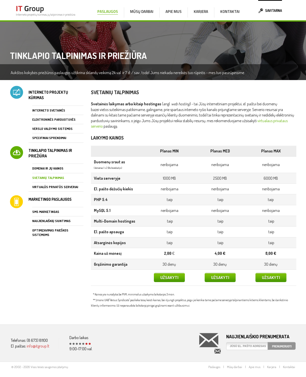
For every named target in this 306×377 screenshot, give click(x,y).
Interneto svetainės (48, 110)
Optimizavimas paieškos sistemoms (50, 232)
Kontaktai (230, 11)
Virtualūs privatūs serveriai (55, 187)
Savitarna (270, 10)
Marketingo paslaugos (50, 199)
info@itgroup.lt (38, 346)
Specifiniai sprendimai (49, 138)
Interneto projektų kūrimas (48, 95)
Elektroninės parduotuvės (54, 119)
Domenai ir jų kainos (47, 168)
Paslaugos (214, 367)
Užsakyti (169, 277)
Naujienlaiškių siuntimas (51, 221)
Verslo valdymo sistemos (52, 129)
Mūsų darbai (141, 11)
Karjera (201, 11)
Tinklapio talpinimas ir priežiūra (50, 153)
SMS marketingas (45, 212)
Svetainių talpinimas (48, 178)
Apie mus (174, 11)
